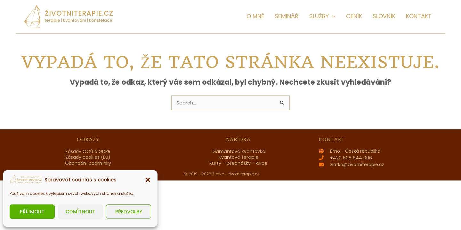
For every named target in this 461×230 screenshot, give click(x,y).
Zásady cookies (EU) (87, 157)
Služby (337, 16)
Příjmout (32, 211)
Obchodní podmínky (88, 163)
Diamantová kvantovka (238, 151)
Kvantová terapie (238, 157)
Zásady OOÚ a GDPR (87, 151)
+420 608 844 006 (351, 158)
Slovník (390, 16)
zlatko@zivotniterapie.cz (357, 164)
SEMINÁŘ (306, 16)
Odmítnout (80, 211)
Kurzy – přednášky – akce (238, 163)
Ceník (365, 16)
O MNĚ (278, 16)
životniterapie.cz (79, 13)
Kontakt (421, 16)
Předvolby (128, 211)
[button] (148, 180)
